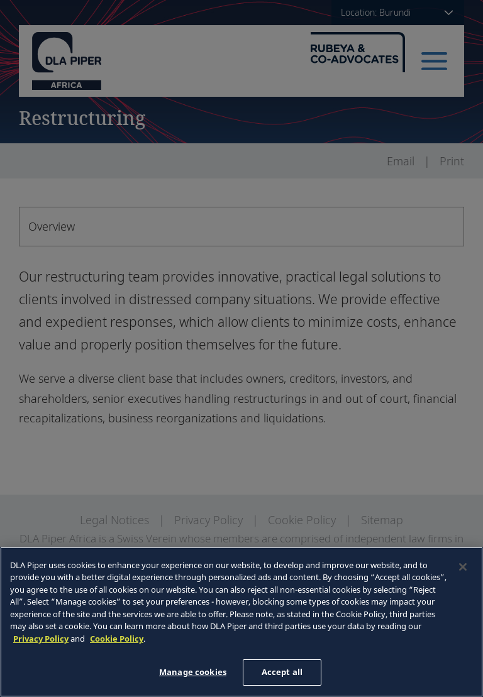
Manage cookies (192, 672)
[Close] (463, 567)
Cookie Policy (116, 638)
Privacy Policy (41, 638)
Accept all (282, 672)
